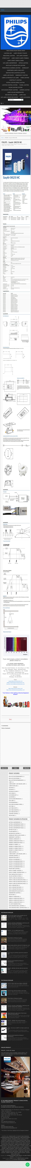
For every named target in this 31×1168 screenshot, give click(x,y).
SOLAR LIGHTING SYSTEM (15, 87)
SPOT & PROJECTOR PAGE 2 (15, 889)
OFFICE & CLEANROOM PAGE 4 (16, 865)
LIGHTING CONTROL (13, 813)
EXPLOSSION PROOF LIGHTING (9, 89)
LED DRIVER (11, 797)
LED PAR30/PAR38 (13, 802)
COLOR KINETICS (13, 831)
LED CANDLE (12, 793)
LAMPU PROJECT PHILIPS (20, 53)
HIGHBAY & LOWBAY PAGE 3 (15, 850)
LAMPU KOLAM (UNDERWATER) (15, 92)
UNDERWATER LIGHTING (14, 892)
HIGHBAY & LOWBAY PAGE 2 (15, 848)
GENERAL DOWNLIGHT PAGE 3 (16, 842)
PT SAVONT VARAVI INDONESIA (22, 1136)
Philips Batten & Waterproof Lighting (14, 937)
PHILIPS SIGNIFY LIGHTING (23, 1158)
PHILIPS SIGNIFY (12, 1136)
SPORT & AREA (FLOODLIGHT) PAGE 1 (17, 879)
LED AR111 (11, 787)
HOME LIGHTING (25, 77)
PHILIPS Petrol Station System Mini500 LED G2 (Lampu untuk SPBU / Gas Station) (17, 916)
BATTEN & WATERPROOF (14, 822)
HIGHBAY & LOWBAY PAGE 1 (15, 846)
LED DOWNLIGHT (13, 795)
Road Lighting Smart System (15, 874)
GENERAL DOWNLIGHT (14, 838)
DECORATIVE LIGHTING (11, 94)
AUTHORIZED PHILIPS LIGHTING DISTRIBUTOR (10, 1137)
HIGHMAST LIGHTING (16, 1138)
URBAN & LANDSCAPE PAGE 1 (16, 898)
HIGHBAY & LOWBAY (13, 844)
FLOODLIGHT (4, 1140)
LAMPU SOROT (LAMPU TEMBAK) (20, 58)
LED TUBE (11, 806)
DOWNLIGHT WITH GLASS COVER (16, 835)
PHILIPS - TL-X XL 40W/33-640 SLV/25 (15, 930)
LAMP (10, 782)
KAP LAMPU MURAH (11, 1145)
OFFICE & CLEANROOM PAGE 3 (16, 863)
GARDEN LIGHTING (25, 89)
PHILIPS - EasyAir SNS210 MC (12, 142)
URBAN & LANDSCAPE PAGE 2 (16, 900)
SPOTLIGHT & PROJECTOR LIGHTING (15, 65)
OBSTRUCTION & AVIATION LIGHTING (15, 72)
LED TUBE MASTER (13, 811)
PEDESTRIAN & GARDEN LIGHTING (11, 67)
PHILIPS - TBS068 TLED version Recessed (16, 1020)
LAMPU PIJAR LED (13, 785)
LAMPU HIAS (22, 94)
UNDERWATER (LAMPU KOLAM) (24, 1149)
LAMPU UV (18, 1145)
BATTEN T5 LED (12, 829)
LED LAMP (11, 800)
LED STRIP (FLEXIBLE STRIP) (15, 804)
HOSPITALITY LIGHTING (15, 80)
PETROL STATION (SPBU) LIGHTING (15, 82)
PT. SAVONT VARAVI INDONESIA (19, 1159)
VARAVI (11, 1158)
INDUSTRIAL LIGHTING (9, 55)
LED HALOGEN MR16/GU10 (15, 798)
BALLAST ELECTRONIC (14, 778)
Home (2, 137)
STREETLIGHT (6, 58)
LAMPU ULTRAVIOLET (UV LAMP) (10, 77)
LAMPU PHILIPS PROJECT (25, 1137)
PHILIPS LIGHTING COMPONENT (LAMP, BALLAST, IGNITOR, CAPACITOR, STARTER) (18, 923)
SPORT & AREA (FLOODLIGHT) (16, 878)
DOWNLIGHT (25, 67)
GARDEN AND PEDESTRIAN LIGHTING (21, 1144)
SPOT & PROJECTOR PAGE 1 (15, 887)
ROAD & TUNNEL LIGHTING (15, 870)
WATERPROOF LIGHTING (20, 1141)
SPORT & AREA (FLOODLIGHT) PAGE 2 (17, 881)
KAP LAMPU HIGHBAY (22, 55)
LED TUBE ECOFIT (13, 808)
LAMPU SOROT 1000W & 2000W (15, 60)
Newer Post (4, 768)
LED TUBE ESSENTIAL (14, 810)
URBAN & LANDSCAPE (14, 896)
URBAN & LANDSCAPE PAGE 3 (16, 902)
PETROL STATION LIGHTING (19, 1152)
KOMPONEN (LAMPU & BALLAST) (15, 70)
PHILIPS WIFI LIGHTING (14, 868)
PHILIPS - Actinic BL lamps (8, 1050)
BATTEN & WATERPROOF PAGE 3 (16, 825)
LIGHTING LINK (8, 53)
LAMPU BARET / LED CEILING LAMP (17, 783)
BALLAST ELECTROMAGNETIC (16, 776)
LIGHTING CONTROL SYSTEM (9, 85)
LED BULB (11, 789)
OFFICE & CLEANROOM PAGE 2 (16, 861)
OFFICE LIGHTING (23, 63)
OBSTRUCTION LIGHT (14, 857)
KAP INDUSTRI (12, 1141)
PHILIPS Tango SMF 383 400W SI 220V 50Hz (16, 990)
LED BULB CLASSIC (13, 791)
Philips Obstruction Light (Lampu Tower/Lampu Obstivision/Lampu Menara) (16, 1014)
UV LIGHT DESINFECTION (14, 904)
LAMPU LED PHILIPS (8, 75)
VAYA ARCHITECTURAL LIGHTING (16, 905)
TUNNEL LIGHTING (24, 85)
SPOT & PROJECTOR (13, 885)
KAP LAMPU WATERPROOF (10, 63)
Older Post (26, 768)
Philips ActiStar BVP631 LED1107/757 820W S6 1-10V (18, 945)
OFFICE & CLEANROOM (14, 859)
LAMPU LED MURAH (25, 97)
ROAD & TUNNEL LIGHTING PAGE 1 (17, 872)
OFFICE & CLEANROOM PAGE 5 (16, 866)
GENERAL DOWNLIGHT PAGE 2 (16, 840)
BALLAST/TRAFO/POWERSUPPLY (16, 780)
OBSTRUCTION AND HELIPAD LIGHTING (15, 1147)
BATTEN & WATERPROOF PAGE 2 (16, 824)
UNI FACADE (11, 815)
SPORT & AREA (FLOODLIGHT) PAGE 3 (17, 883)
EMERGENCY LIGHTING (22, 75)
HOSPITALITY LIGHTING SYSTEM (19, 1140)
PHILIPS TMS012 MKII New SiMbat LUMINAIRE (17, 983)
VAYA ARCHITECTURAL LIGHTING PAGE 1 (18, 907)
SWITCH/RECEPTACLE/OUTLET (16, 891)
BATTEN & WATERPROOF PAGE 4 (16, 827)
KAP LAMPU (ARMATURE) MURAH (9, 97)
